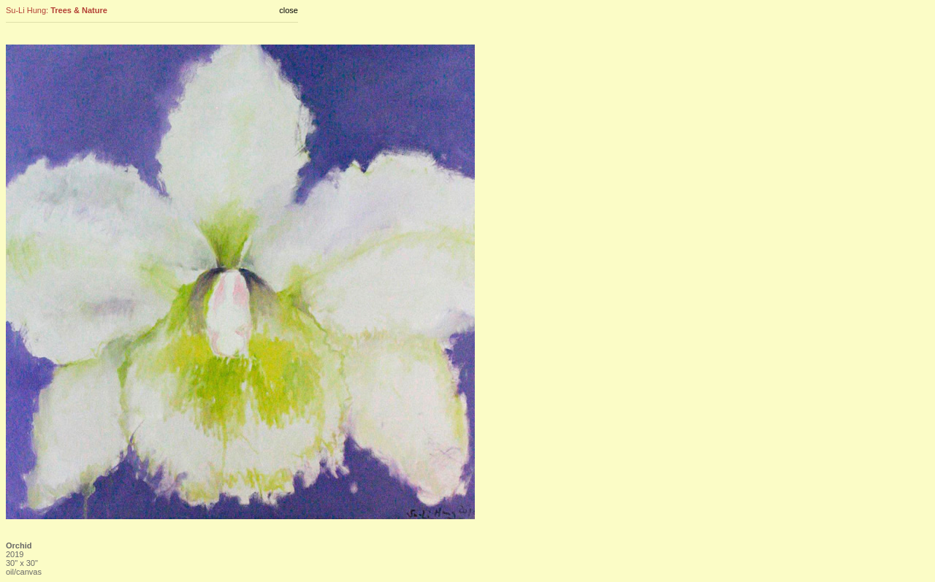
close (288, 10)
